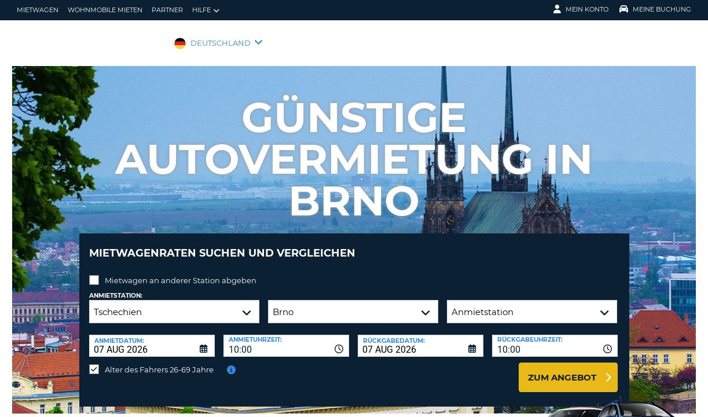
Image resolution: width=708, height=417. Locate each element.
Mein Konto (580, 9)
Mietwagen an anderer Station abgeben (180, 271)
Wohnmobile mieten (105, 10)
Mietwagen (37, 10)
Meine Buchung (655, 9)
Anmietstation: (115, 287)
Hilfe (205, 10)
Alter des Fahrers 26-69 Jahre (159, 360)
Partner (167, 10)
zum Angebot (562, 368)
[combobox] (286, 337)
